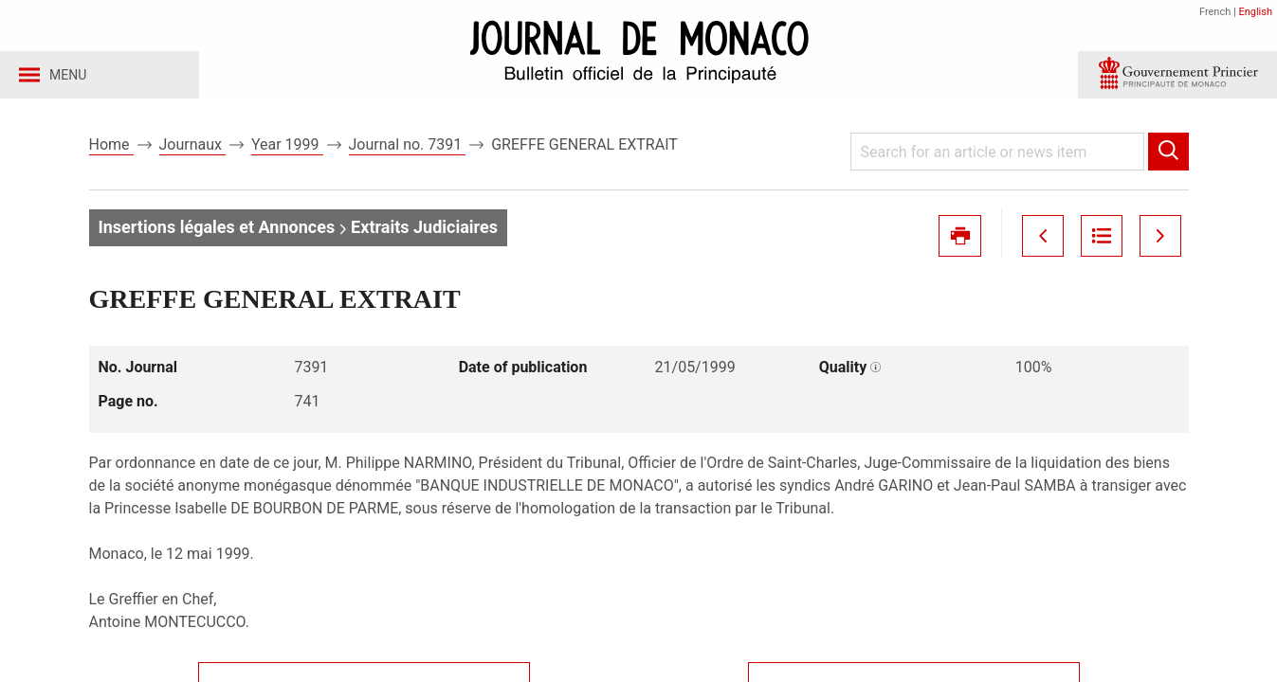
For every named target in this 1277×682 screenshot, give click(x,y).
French (1215, 12)
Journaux (192, 150)
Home (111, 150)
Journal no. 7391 (407, 150)
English (1255, 12)
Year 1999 (287, 150)
